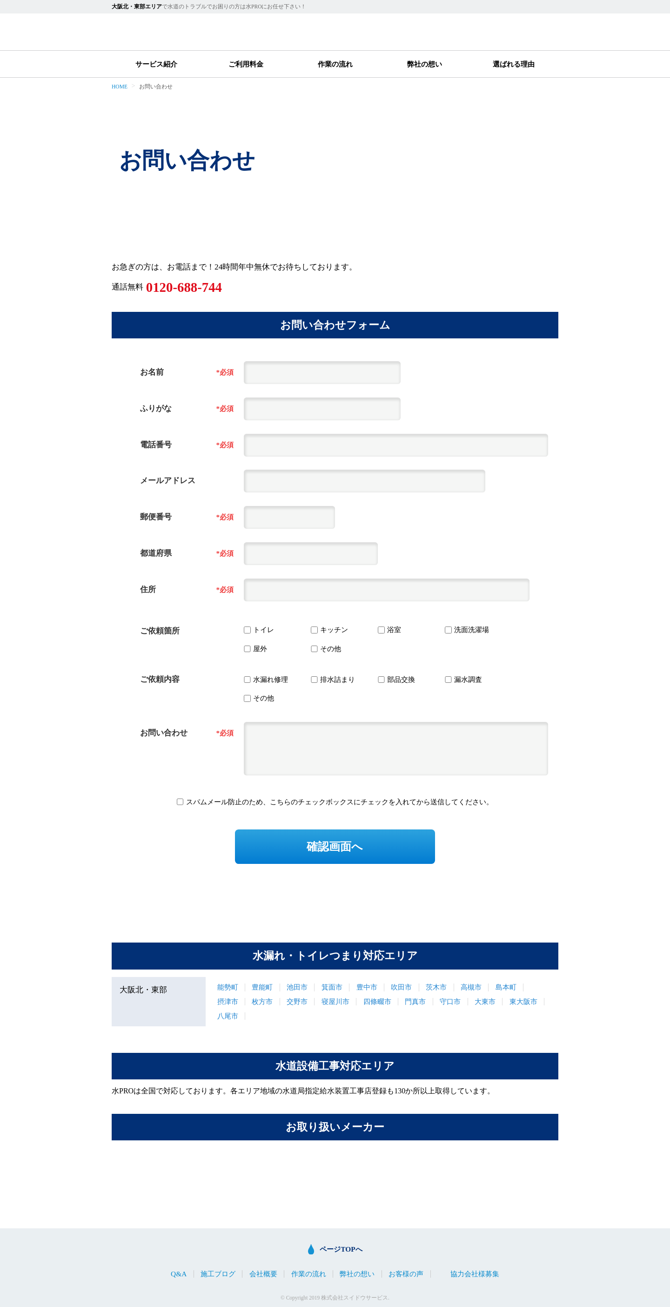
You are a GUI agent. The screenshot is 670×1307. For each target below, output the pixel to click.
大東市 (485, 1001)
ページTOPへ (341, 1249)
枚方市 (262, 1001)
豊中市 (366, 987)
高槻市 (471, 987)
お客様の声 (406, 1273)
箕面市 (332, 987)
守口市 (450, 1001)
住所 (148, 589)
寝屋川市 (335, 1001)
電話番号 (156, 444)
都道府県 (156, 553)
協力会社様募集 (474, 1273)
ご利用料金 (245, 64)
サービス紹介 (156, 64)
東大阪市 (523, 1001)
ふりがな (156, 408)
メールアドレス (167, 480)
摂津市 (227, 1001)
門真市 (415, 1001)
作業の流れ (335, 64)
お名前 (152, 372)
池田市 (297, 987)
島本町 (506, 987)
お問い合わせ (164, 732)
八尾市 (227, 1016)
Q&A (179, 1273)
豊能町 (262, 987)
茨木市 (436, 987)
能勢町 (227, 987)
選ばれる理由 (514, 64)
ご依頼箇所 (160, 631)
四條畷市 (377, 1001)
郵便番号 (156, 516)
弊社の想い (424, 64)
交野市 (297, 1001)
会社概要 (263, 1273)
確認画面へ (335, 846)
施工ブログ (218, 1273)
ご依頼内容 (160, 679)
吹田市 (401, 987)
